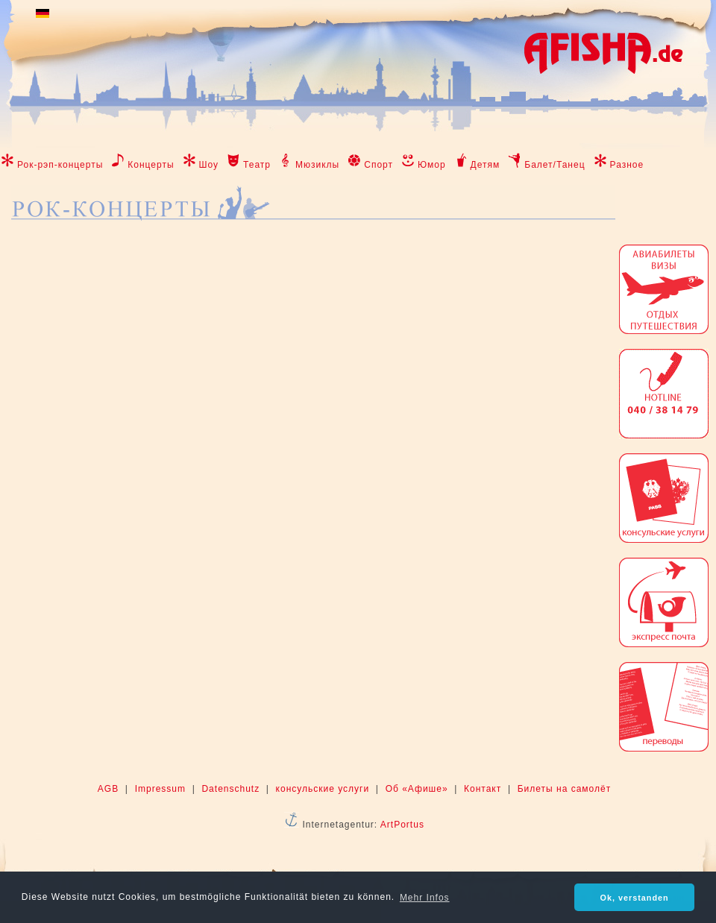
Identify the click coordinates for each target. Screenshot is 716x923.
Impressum (160, 789)
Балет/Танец (554, 165)
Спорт (378, 165)
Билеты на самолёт (564, 789)
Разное (627, 165)
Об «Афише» (417, 789)
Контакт (482, 789)
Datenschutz (230, 789)
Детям (485, 165)
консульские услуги (323, 789)
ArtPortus (402, 824)
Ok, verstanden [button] (634, 897)
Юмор (432, 165)
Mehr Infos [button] (425, 897)
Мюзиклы (317, 165)
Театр (257, 165)
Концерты (151, 165)
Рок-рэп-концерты (60, 165)
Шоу (209, 165)
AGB (108, 789)
